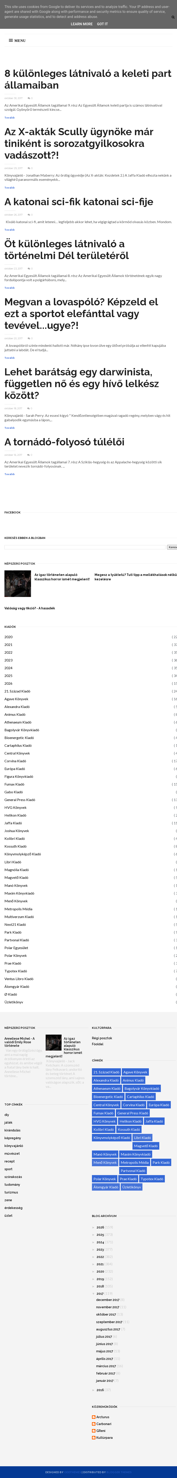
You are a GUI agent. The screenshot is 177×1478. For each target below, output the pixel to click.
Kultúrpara (104, 1437)
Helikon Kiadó (15, 815)
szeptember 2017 (109, 1322)
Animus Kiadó (14, 714)
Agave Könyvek (16, 699)
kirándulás (12, 1130)
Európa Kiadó (14, 768)
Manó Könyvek (16, 885)
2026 (8, 683)
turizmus (11, 1192)
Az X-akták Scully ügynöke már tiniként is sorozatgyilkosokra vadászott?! (78, 143)
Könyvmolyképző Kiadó (22, 854)
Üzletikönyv (13, 1002)
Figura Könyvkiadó (18, 776)
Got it (102, 24)
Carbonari (103, 1424)
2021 (8, 644)
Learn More (82, 24)
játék (8, 1122)
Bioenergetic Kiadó (19, 737)
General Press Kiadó (19, 799)
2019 (100, 1279)
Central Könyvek (17, 753)
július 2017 (104, 1336)
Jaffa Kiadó (13, 823)
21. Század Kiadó (17, 691)
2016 (100, 1390)
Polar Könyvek (15, 955)
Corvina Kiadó (15, 761)
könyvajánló (13, 1146)
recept (9, 1161)
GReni (100, 1431)
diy (6, 1115)
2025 (8, 675)
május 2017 (104, 1351)
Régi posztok (102, 1038)
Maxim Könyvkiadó (19, 893)
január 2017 (105, 1380)
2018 (100, 1286)
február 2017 (105, 1373)
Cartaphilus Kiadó (18, 745)
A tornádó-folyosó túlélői (64, 442)
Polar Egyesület (16, 948)
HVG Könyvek (15, 807)
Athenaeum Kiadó (17, 722)
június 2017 (104, 1344)
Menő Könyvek (16, 901)
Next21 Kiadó (15, 924)
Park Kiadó (12, 932)
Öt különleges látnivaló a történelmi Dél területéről (66, 249)
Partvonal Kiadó (16, 940)
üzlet (8, 1215)
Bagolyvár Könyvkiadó (21, 730)
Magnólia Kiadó (16, 870)
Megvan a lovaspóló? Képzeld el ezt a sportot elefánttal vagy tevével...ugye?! (81, 313)
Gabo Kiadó (13, 792)
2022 (8, 652)
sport (8, 1169)
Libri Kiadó (12, 862)
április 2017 (104, 1359)
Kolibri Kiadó (14, 838)
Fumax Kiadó (14, 784)
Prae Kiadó (12, 963)
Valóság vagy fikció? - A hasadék (29, 608)
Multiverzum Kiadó (19, 916)
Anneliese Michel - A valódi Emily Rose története (19, 1042)
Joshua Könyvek (16, 831)
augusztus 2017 (108, 1329)
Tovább (9, 117)
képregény (12, 1138)
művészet (12, 1153)
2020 (8, 637)
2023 (8, 660)
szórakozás (13, 1177)
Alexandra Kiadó (17, 706)
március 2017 (106, 1366)
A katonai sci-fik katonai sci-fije (78, 202)
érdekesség (13, 1208)
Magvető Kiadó (16, 877)
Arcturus (102, 1417)
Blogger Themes (119, 1472)
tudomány (12, 1184)
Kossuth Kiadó (15, 846)
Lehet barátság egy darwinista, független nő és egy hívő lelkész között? (81, 383)
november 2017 (107, 1307)
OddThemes (72, 1472)
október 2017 (106, 1314)
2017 (100, 1293)
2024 (8, 668)
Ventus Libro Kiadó (18, 979)
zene (8, 1200)
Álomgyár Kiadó (16, 986)
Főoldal (97, 1044)
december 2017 (108, 1300)
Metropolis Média (18, 909)
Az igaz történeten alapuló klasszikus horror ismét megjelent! (62, 577)
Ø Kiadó (10, 994)
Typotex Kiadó (15, 971)
